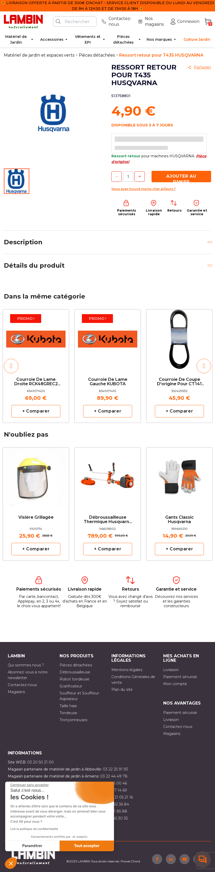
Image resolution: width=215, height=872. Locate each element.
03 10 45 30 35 (115, 818)
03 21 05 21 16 (121, 797)
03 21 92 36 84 (116, 804)
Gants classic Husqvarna (179, 519)
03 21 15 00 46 (114, 783)
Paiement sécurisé (180, 676)
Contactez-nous (22, 684)
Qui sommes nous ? (26, 665)
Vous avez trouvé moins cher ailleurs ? (143, 189)
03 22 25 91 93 (115, 769)
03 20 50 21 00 (40, 762)
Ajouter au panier (181, 178)
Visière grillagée (36, 517)
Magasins (16, 692)
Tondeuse (68, 713)
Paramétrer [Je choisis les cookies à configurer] (32, 846)
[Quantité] (128, 176)
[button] (11, 863)
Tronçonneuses (73, 720)
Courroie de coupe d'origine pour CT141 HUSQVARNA (179, 382)
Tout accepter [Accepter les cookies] (86, 846)
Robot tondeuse (74, 679)
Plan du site (122, 689)
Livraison (171, 669)
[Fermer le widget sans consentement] (29, 785)
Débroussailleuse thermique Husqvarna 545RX (108, 520)
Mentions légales (126, 669)
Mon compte (175, 683)
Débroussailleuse (75, 672)
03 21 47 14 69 (114, 790)
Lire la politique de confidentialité (34, 829)
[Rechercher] (75, 21)
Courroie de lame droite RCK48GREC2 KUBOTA (36, 382)
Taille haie (68, 706)
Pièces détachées (76, 665)
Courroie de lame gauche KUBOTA (107, 382)
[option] (36, 366)
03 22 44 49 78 (113, 776)
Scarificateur (71, 686)
